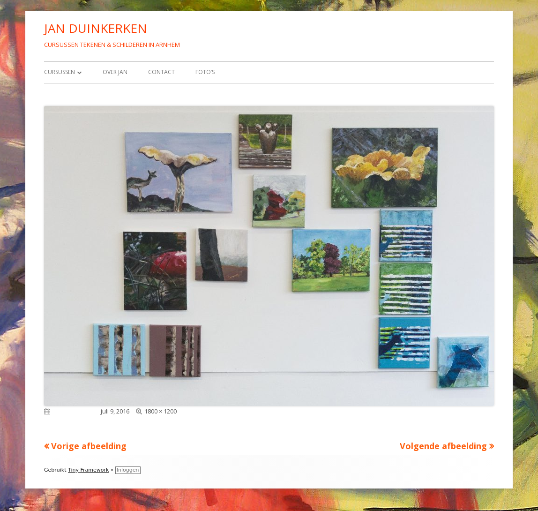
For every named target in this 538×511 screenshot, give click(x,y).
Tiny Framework (88, 470)
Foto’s (205, 72)
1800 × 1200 (160, 411)
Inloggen (128, 470)
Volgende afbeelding (443, 445)
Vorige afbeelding (89, 445)
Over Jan (115, 72)
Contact (161, 72)
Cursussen (59, 72)
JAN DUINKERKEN (95, 28)
